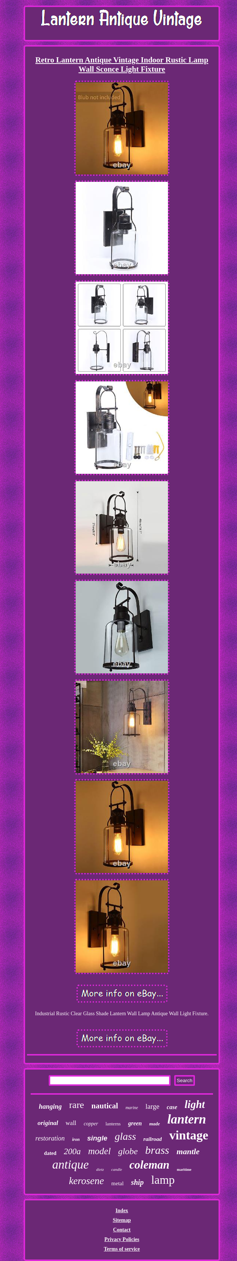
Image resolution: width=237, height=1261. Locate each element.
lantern (186, 1119)
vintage (188, 1135)
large (152, 1106)
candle (116, 1169)
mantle (187, 1151)
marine (132, 1107)
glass (125, 1136)
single (97, 1138)
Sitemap (122, 1220)
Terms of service (122, 1249)
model (99, 1151)
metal (117, 1183)
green (135, 1123)
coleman (150, 1164)
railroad (152, 1139)
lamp (163, 1179)
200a (72, 1151)
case (172, 1107)
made (154, 1123)
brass (157, 1150)
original (48, 1122)
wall (71, 1122)
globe (128, 1151)
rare (76, 1104)
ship (137, 1182)
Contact (121, 1230)
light (195, 1104)
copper (91, 1123)
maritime (184, 1169)
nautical (105, 1105)
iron (76, 1139)
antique (70, 1164)
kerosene (86, 1180)
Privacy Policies (121, 1239)
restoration (50, 1138)
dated (50, 1153)
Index (122, 1210)
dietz (100, 1169)
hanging (50, 1106)
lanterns (113, 1123)
